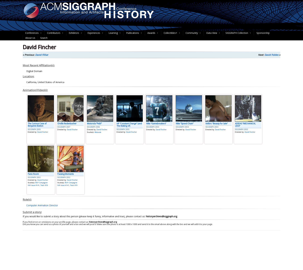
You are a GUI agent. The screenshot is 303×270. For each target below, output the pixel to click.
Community (193, 32)
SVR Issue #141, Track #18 (38, 185)
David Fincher (42, 132)
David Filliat (41, 54)
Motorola (98, 132)
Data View (213, 32)
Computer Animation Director (42, 205)
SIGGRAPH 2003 (241, 129)
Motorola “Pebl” (94, 123)
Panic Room (33, 174)
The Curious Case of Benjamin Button (37, 124)
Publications (134, 32)
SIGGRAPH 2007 (63, 127)
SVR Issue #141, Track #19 (67, 185)
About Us (30, 37)
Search (44, 37)
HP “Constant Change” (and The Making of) (129, 124)
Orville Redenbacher (66, 123)
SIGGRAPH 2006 (93, 127)
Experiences (95, 32)
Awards (153, 32)
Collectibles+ (172, 32)
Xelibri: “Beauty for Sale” (216, 123)
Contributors (55, 32)
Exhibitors (75, 32)
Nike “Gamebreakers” (156, 123)
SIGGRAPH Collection (238, 32)
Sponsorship (263, 32)
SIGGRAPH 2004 (152, 127)
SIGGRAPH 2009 (34, 129)
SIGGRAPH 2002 (34, 177)
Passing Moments (65, 174)
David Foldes (271, 54)
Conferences (33, 32)
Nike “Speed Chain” (184, 123)
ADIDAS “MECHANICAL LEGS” (245, 124)
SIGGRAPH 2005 (122, 129)
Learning (115, 32)
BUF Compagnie (41, 182)
